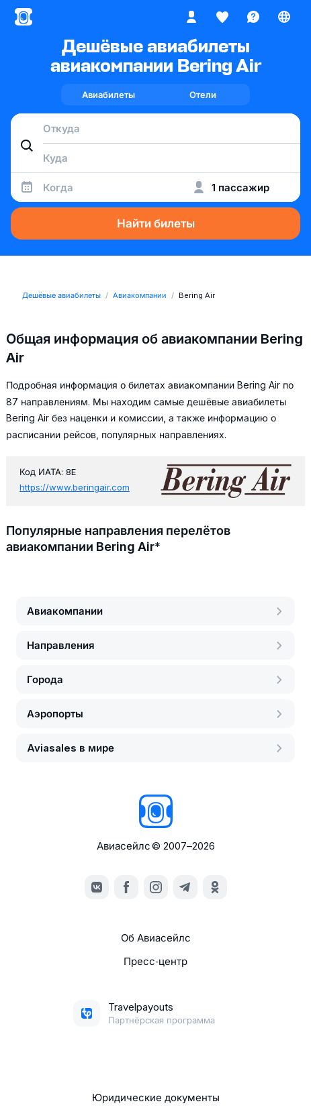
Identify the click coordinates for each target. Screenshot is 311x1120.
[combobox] (155, 128)
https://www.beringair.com (74, 487)
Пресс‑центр (155, 961)
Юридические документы (156, 1097)
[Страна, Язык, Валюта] (284, 17)
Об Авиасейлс (156, 937)
